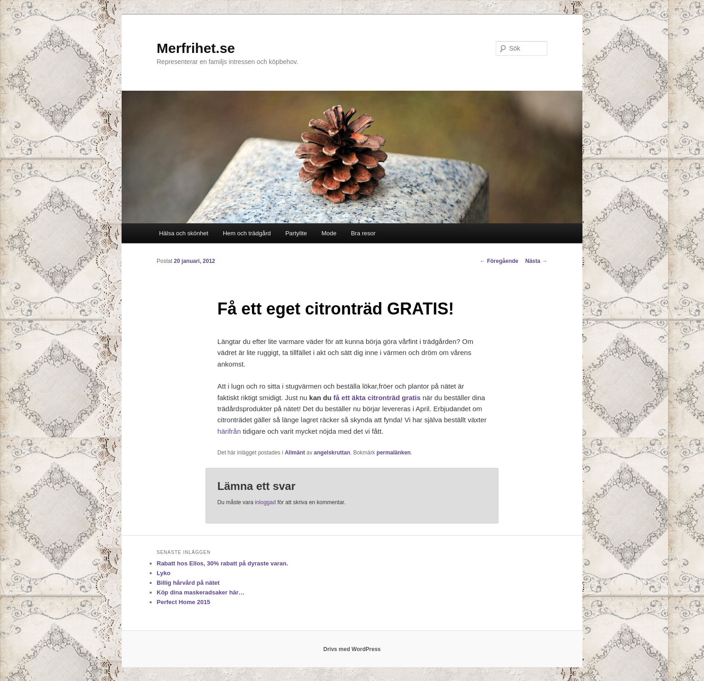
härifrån (229, 431)
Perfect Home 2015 (183, 602)
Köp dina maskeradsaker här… (201, 592)
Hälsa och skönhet (183, 233)
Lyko (163, 573)
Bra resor (363, 233)
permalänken (393, 452)
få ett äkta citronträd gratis (377, 398)
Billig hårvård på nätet (188, 582)
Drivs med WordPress (352, 649)
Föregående (499, 261)
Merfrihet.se (196, 48)
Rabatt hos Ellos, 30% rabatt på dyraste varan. (222, 563)
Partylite (296, 233)
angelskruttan (332, 452)
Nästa (536, 261)
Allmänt (295, 452)
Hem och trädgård (247, 233)
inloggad (265, 502)
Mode (329, 233)
